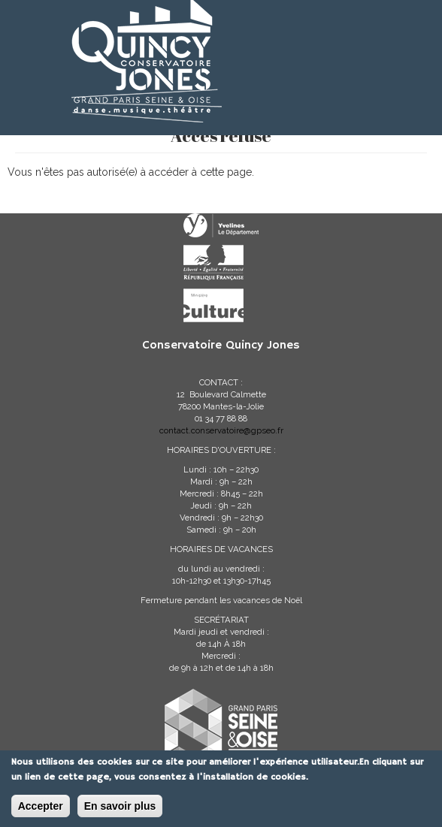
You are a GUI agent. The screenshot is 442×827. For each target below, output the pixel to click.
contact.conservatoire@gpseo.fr (221, 430)
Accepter (40, 807)
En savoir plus (120, 807)
